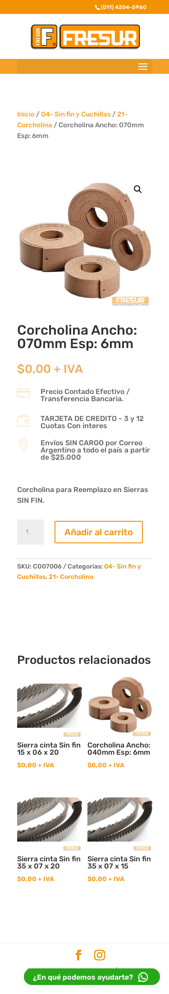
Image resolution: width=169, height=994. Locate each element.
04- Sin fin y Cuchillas (76, 114)
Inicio (26, 114)
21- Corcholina (71, 577)
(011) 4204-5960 (123, 7)
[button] (138, 189)
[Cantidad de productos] (30, 532)
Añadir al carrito (98, 532)
